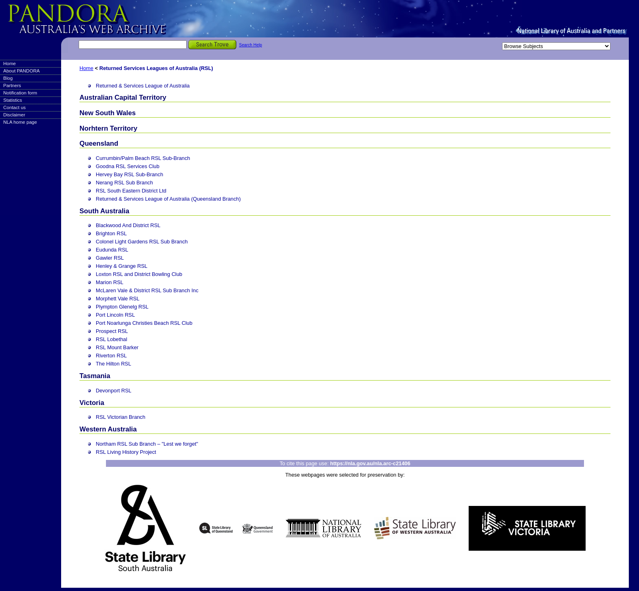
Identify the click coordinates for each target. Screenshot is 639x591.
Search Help (250, 45)
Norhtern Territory (108, 128)
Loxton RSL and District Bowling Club (139, 274)
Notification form (20, 92)
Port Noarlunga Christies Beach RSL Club (144, 323)
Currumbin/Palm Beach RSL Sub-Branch (143, 158)
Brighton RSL (111, 233)
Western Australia (108, 429)
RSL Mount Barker (117, 347)
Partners (12, 85)
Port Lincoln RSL (115, 315)
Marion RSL (109, 282)
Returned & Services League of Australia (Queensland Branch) (168, 199)
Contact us (14, 107)
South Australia (104, 211)
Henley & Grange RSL (122, 266)
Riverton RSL (111, 355)
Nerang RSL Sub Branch (124, 182)
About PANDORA (21, 70)
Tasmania (94, 376)
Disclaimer (14, 114)
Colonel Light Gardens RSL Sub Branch (142, 242)
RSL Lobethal (111, 339)
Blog (8, 78)
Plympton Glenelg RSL (122, 307)
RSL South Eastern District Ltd (131, 191)
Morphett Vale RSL (117, 299)
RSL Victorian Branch (120, 417)
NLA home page (20, 122)
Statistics (12, 100)
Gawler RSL (110, 258)
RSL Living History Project (126, 452)
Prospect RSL (112, 331)
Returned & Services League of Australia (142, 86)
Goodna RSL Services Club (127, 166)
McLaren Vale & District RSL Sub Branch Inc (147, 290)
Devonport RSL (114, 390)
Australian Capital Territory (122, 97)
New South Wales (107, 113)
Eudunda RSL (112, 250)
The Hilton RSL (113, 364)
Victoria (91, 403)
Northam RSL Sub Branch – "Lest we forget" (147, 444)
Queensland (98, 143)
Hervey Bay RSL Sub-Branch (129, 174)
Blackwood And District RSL (128, 225)
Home (9, 63)
